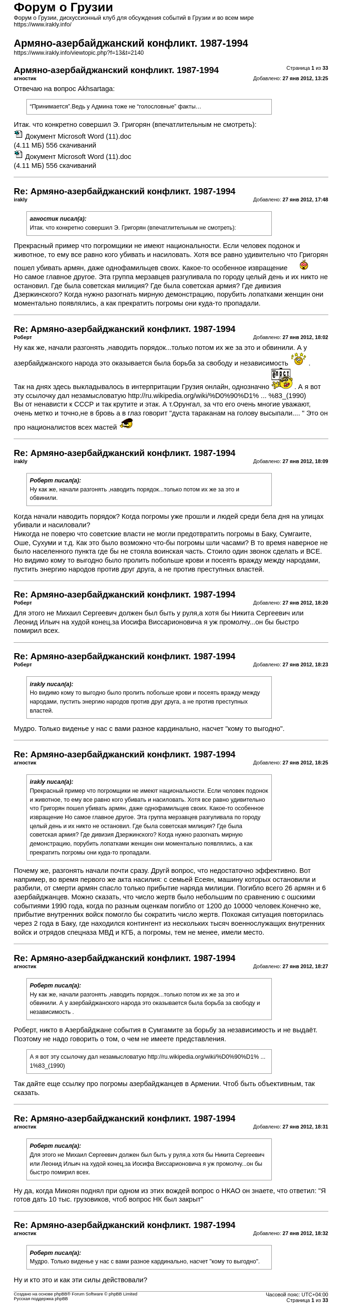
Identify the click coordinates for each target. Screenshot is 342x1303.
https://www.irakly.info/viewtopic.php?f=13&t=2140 (79, 53)
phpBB (60, 1294)
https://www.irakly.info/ (42, 24)
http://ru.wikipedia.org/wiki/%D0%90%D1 (200, 1057)
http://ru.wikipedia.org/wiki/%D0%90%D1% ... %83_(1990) (217, 395)
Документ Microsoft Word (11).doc (78, 136)
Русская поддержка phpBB (41, 1298)
